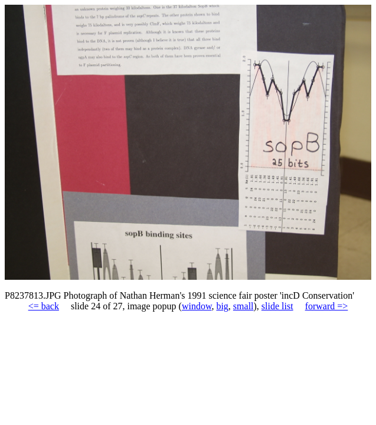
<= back (43, 306)
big (222, 306)
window (197, 306)
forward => (326, 306)
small (243, 306)
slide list (277, 306)
